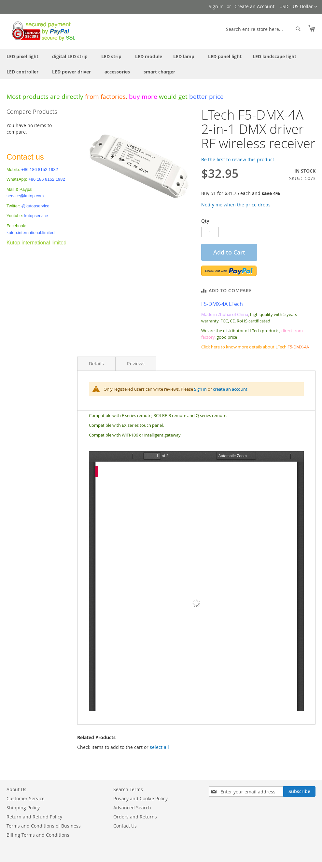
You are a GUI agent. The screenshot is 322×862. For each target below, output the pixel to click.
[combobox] (263, 29)
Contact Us (125, 826)
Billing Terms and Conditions (38, 835)
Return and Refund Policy (34, 817)
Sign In (216, 6)
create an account (230, 389)
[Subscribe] (299, 791)
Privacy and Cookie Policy (140, 798)
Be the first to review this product (237, 159)
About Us (16, 789)
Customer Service (26, 798)
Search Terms (128, 789)
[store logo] (42, 31)
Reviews (136, 363)
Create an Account (254, 6)
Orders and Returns (135, 817)
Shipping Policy (23, 807)
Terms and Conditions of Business (44, 826)
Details (96, 363)
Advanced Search (132, 807)
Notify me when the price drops (236, 205)
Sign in (200, 389)
